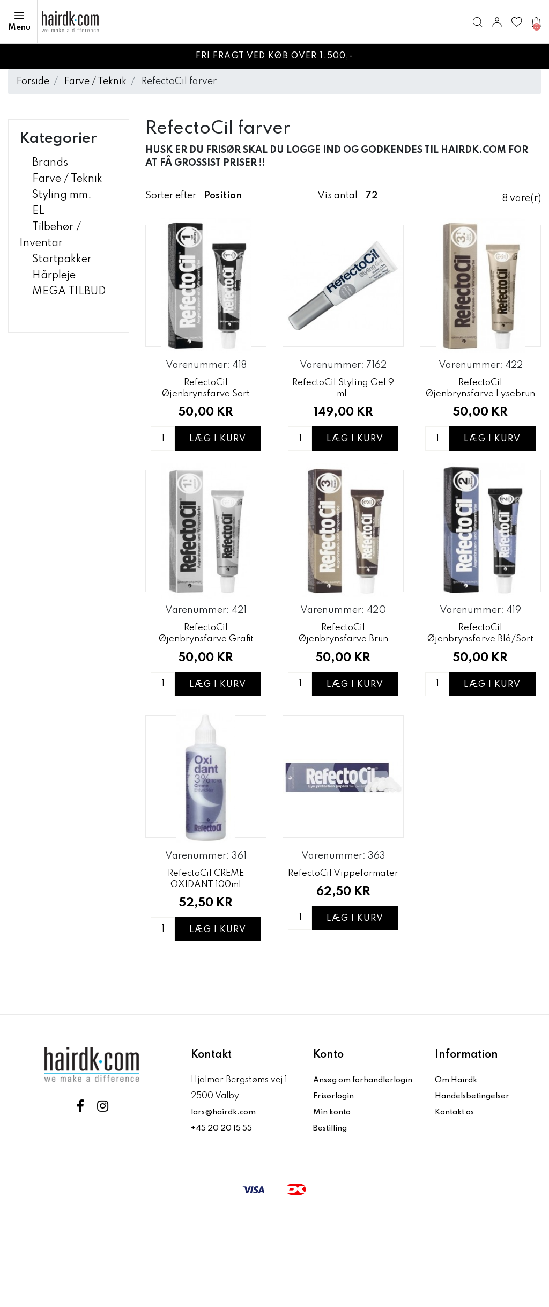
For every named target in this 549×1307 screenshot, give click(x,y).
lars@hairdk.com (226, 1193)
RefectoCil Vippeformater (343, 959)
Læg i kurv (217, 470)
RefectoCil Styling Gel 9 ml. (343, 411)
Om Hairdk (457, 1161)
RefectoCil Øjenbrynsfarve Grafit (206, 687)
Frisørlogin (336, 1193)
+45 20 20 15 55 (224, 1209)
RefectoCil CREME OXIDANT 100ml (206, 959)
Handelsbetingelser (475, 1177)
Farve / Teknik (95, 81)
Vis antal (337, 195)
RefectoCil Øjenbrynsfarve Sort (206, 411)
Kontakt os (457, 1193)
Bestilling (332, 1225)
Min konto (333, 1209)
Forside (33, 81)
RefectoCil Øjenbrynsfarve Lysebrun (480, 413)
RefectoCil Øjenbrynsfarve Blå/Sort (480, 689)
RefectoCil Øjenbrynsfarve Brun (343, 687)
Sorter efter (170, 195)
